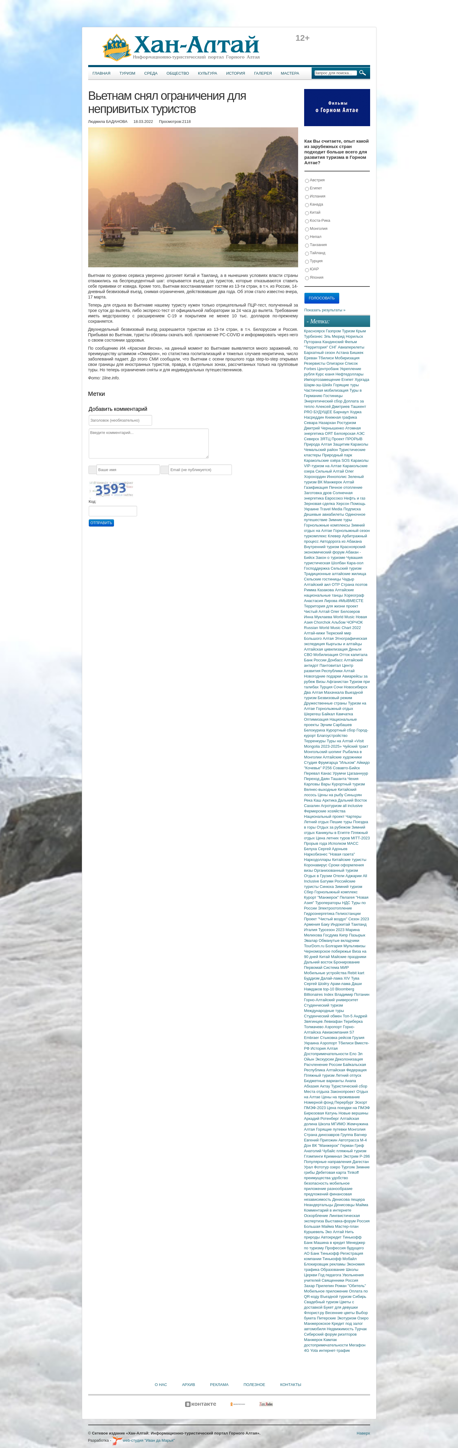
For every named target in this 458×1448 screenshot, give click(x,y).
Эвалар (311, 940)
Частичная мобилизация (327, 390)
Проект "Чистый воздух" (326, 919)
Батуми (327, 881)
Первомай (314, 967)
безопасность (317, 1183)
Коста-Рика (317, 220)
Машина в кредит (330, 1242)
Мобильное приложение (326, 1291)
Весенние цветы (340, 1312)
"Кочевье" (313, 768)
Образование (333, 1269)
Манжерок (314, 1339)
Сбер (309, 892)
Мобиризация (347, 358)
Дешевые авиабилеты (324, 514)
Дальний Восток (352, 800)
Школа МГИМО (332, 1124)
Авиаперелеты (351, 347)
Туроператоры (328, 903)
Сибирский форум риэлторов (330, 1334)
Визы (321, 681)
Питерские (327, 1318)
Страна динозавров (322, 1134)
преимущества (318, 1178)
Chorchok (322, 622)
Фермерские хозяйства (325, 811)
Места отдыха (317, 1091)
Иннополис (337, 476)
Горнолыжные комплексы (327, 525)
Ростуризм (346, 422)
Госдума (331, 935)
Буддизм (312, 978)
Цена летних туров (333, 838)
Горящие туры (346, 385)
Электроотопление (335, 908)
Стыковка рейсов (336, 1037)
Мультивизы (354, 946)
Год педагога (330, 1275)
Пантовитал (330, 665)
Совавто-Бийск (346, 768)
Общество (177, 73)
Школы (352, 1269)
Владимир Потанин (351, 994)
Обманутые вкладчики (339, 940)
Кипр (344, 935)
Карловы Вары (318, 784)
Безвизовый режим (335, 698)
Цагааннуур (357, 773)
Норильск (354, 336)
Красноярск (315, 331)
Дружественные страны (326, 703)
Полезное (254, 1384)
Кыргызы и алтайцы (344, 644)
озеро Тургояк (343, 1167)
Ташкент (358, 406)
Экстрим (351, 1156)
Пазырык (357, 935)
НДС (346, 903)
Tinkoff (353, 1172)
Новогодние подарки (323, 676)
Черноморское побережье (328, 951)
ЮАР (312, 269)
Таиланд (359, 924)
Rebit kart (356, 973)
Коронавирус (316, 865)
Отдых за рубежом (334, 827)
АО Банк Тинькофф (322, 1253)
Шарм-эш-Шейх (319, 385)
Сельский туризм (346, 568)
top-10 (329, 989)
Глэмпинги (314, 1156)
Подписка (352, 509)
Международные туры (324, 1010)
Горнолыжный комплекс (336, 892)
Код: (93, 501)
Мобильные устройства (326, 973)
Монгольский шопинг (323, 751)
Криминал (333, 1156)
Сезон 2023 (358, 919)
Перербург (344, 1102)
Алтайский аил (318, 584)
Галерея (263, 73)
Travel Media (331, 509)
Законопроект (343, 1091)
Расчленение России (323, 1064)
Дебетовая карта (331, 1172)
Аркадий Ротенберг (322, 1118)
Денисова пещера (348, 1199)
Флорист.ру (314, 1312)
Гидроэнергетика (320, 913)
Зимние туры (340, 520)
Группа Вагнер (354, 1134)
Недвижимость (341, 1329)
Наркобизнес (316, 854)
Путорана (313, 342)
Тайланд (315, 253)
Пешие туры (341, 822)
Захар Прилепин (319, 1285)
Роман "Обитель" (350, 1285)
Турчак (361, 1329)
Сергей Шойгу (317, 983)
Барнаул (342, 412)
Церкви (311, 1275)
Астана (343, 352)
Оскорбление (316, 1215)
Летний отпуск (348, 1075)
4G (307, 1350)
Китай (313, 212)
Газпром (334, 331)
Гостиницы (333, 395)
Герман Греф (352, 1145)
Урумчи (340, 773)
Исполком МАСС (343, 843)
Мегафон (357, 1345)
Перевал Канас (318, 773)
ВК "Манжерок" (326, 1145)
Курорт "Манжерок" (322, 897)
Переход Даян (317, 778)
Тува (355, 978)
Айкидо (363, 762)
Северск (312, 439)
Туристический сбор (349, 1086)
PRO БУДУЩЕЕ (319, 412)
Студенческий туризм (323, 1005)
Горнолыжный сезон (351, 530)
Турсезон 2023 (332, 929)
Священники (333, 1280)
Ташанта (339, 778)
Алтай (348, 482)
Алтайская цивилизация (326, 649)
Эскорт (361, 1102)
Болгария (334, 946)
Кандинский (333, 342)
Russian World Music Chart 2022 (332, 627)
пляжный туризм (352, 1151)
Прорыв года (316, 843)
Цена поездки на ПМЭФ (348, 1107)
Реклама (219, 1384)
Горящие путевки (332, 1129)
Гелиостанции (348, 913)
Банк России (316, 660)
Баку (326, 924)
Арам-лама (341, 983)
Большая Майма (319, 1226)
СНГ (333, 347)
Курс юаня (325, 374)
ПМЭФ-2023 (315, 1107)
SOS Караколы (355, 460)
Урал (309, 1167)
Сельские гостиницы (323, 579)
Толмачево (314, 1027)
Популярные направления (328, 1161)
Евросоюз (334, 498)
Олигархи (335, 363)
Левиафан (333, 1021)
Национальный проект (325, 816)
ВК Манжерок (330, 482)
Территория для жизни (325, 606)
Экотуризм (347, 1318)
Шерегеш (313, 714)
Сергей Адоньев (332, 849)
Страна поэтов (354, 584)
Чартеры (353, 816)
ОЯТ (329, 433)
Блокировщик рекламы (325, 1264)
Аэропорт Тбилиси (337, 1043)
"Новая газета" (342, 854)
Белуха (311, 849)
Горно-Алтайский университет (331, 1000)
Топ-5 (348, 1016)
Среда (150, 73)
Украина (312, 1043)
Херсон (343, 503)
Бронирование (347, 962)
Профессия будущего (344, 1248)
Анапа (350, 1081)
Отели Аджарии (348, 876)
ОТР (336, 584)
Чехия (353, 778)
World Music (344, 617)
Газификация (316, 487)
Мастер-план (346, 1226)
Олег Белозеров (345, 611)
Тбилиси (326, 358)
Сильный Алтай (330, 471)
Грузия (358, 1037)
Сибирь (359, 1296)
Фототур (322, 1167)
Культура (207, 73)
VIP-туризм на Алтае (323, 466)
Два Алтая (314, 692)
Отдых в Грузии (318, 876)
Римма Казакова (319, 590)
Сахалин (312, 805)
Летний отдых (317, 822)
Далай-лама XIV (336, 978)
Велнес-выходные (321, 789)
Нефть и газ (354, 498)
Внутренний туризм (322, 546)
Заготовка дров (318, 493)
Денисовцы (345, 1205)
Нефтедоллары (349, 374)
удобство (340, 1178)
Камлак (330, 1339)
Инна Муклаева (319, 617)
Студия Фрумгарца (321, 762)
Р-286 (365, 1156)
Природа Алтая (318, 444)
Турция (314, 261)
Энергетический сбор (324, 401)
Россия (352, 1280)
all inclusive (353, 805)
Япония (314, 277)
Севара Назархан (320, 422)
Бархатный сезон (320, 352)
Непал (313, 236)
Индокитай (341, 924)
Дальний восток (319, 962)
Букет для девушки (341, 1307)
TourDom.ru (315, 946)
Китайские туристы (349, 859)
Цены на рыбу (331, 795)
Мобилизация (326, 654)
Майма (362, 1205)
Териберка (353, 1021)
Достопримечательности (326, 1054)
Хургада (362, 379)
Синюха (327, 886)
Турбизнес (314, 336)
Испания (315, 196)
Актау (325, 1086)
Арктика (330, 800)
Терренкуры (315, 741)
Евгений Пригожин (321, 1140)
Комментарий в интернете (328, 1210)
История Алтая (324, 1048)
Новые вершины (353, 1113)
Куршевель (314, 1232)
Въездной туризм (336, 1296)
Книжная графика (341, 417)
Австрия (315, 180)
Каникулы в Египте (333, 832)
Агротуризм (332, 805)
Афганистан (338, 681)
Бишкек (357, 352)
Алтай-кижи (315, 633)
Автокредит (332, 1237)
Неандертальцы (319, 1205)
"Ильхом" (348, 762)
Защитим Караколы (350, 444)
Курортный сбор (341, 730)
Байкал (329, 714)
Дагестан (360, 1161)
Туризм (127, 73)
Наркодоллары (318, 859)
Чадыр (348, 579)
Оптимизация (317, 719)
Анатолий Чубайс (320, 1151)
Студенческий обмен (323, 1016)
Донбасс (336, 660)
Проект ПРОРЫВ (346, 439)
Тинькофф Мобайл (339, 1259)
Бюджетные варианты (324, 1081)
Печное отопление (346, 487)
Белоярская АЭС (349, 433)
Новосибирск (355, 687)
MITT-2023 (360, 838)
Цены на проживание (341, 1097)
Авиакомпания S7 (338, 1032)
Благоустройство (332, 735)
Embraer (312, 1037)
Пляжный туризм (320, 1075)
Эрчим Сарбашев (336, 725)
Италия (311, 929)
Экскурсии (325, 1059)
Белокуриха (315, 730)
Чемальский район (321, 449)
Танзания (316, 245)
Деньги (355, 649)
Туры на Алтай (340, 741)
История (235, 73)
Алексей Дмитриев (333, 406)
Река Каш (313, 800)
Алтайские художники (342, 757)
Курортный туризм (348, 784)
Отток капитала (353, 654)
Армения (312, 924)
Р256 (328, 768)
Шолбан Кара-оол (347, 563)
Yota (314, 1350)
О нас (161, 1384)
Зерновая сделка (320, 503)
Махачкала (334, 692)
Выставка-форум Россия (347, 1221)
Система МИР (336, 967)
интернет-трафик (334, 1350)
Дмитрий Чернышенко (324, 428)
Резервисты (315, 363)
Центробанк (328, 368)
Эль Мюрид (335, 336)
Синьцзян (353, 795)
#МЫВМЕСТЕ (350, 600)
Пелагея (348, 897)
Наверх (363, 1433)
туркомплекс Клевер (323, 536)
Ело (353, 1054)
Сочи (339, 687)
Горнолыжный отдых (334, 708)
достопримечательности (326, 1345)
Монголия (316, 228)
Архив (188, 1384)
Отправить (101, 523)
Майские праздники (348, 956)
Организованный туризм (336, 870)
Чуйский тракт (355, 746)
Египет (313, 188)
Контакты (290, 1384)
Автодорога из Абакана (341, 541)
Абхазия (312, 1086)
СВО (308, 654)
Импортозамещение (323, 379)
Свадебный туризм (322, 1302)
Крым (361, 331)
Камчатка (344, 714)
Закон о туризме (331, 557)
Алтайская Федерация (346, 1070)
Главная (102, 73)
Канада (314, 204)
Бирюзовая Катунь (321, 1113)
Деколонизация (349, 1059)
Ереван (311, 358)
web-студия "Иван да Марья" (143, 1440)
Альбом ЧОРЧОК (347, 622)
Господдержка (317, 568)
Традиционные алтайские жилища (335, 573)
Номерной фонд (319, 1102)
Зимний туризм (348, 886)
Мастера (290, 73)
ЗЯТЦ (325, 439)
